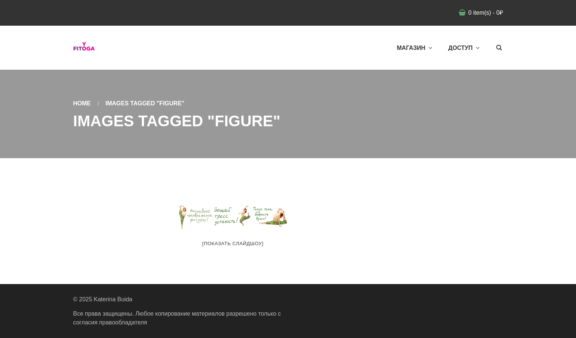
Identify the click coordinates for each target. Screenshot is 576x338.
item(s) (485, 13)
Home (82, 103)
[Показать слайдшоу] (233, 243)
